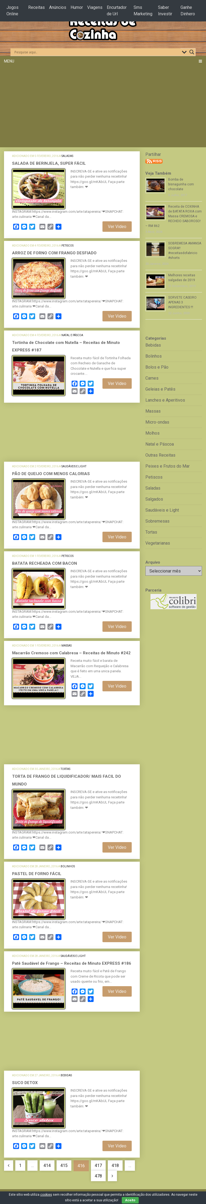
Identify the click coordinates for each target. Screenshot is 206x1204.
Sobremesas (157, 521)
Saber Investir (165, 10)
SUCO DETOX (25, 1082)
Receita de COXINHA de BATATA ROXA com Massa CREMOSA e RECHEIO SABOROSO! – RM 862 (173, 216)
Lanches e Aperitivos (165, 400)
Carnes (152, 378)
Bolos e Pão (156, 367)
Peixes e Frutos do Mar (167, 466)
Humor (77, 7)
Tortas (65, 769)
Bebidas (66, 1075)
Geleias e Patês (160, 389)
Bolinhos (68, 866)
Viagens (94, 7)
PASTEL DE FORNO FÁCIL (36, 873)
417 (98, 1165)
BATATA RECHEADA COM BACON (44, 563)
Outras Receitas (160, 455)
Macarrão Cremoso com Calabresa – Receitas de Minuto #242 (71, 653)
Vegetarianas (157, 543)
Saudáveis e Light (73, 466)
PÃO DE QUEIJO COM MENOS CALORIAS (51, 473)
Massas (66, 645)
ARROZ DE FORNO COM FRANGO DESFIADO (54, 253)
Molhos (152, 433)
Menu (9, 61)
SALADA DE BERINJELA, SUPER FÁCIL (49, 163)
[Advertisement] (103, 107)
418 (115, 1165)
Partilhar (153, 154)
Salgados (154, 499)
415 (64, 1165)
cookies (46, 1194)
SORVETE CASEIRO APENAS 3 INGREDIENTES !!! (182, 302)
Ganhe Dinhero (188, 10)
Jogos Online (12, 10)
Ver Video (117, 226)
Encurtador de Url (117, 10)
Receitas (36, 7)
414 (47, 1165)
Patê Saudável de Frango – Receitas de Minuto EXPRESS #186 (71, 963)
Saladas (67, 156)
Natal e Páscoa (72, 335)
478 (98, 1176)
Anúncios (57, 7)
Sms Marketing (143, 10)
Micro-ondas (157, 422)
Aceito (130, 1200)
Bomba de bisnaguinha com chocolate (181, 184)
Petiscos (67, 245)
